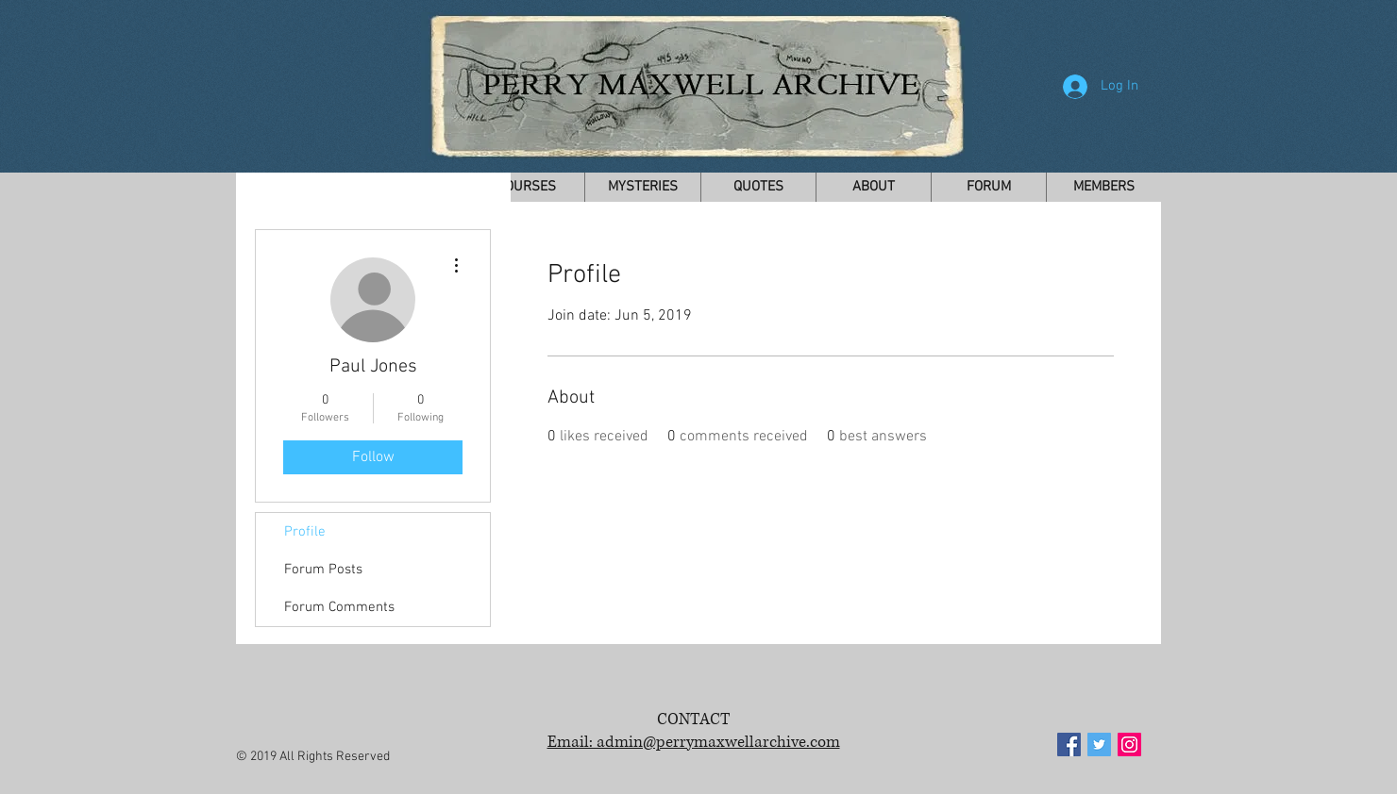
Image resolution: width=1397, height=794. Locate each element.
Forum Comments (339, 607)
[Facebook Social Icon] (1069, 744)
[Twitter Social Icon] (1099, 744)
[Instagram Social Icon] (1129, 744)
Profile (305, 531)
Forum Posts (323, 569)
